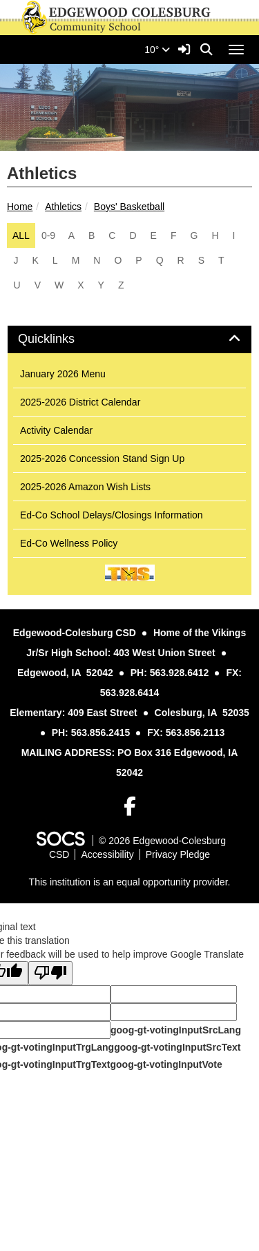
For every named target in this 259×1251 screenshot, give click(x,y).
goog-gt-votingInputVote (166, 1064)
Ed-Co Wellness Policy (68, 543)
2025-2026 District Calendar (80, 402)
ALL (21, 235)
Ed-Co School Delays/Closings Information (111, 515)
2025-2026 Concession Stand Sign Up (102, 458)
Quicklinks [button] (62, 339)
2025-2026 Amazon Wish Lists (85, 486)
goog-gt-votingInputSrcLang (176, 1030)
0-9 (48, 235)
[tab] (129, 339)
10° (157, 49)
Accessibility (107, 854)
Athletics (63, 206)
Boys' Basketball (129, 206)
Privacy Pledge (178, 854)
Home (19, 206)
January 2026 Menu (63, 373)
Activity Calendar (56, 430)
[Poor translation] (50, 973)
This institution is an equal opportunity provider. (130, 881)
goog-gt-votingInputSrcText (177, 1047)
